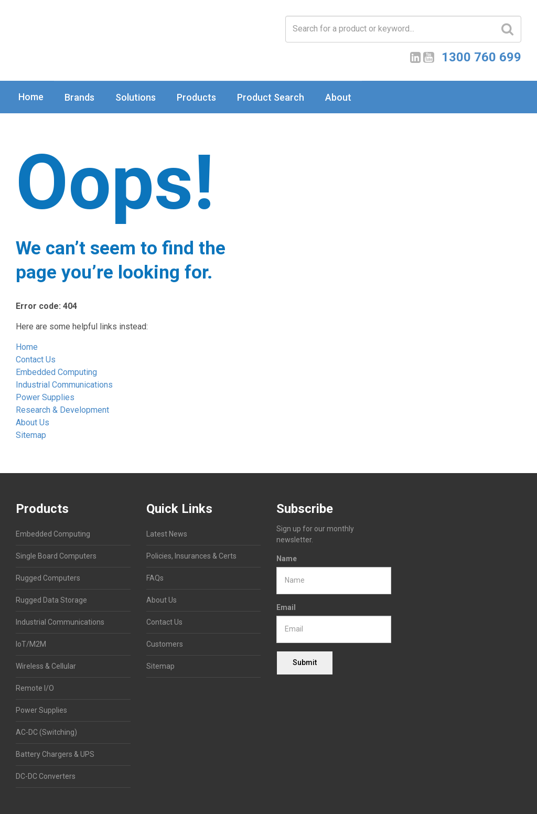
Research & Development (62, 410)
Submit (305, 662)
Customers (164, 644)
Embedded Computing (56, 372)
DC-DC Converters (46, 776)
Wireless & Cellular (46, 666)
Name (286, 558)
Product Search (270, 97)
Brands (79, 97)
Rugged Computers (48, 578)
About (338, 97)
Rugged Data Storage (51, 600)
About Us (32, 422)
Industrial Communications (64, 385)
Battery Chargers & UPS (55, 754)
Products (196, 97)
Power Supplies (45, 397)
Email (286, 607)
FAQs (155, 578)
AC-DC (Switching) (46, 732)
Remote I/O (35, 688)
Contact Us (36, 360)
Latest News (166, 534)
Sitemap (31, 435)
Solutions (135, 97)
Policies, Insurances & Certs (191, 556)
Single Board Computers (56, 556)
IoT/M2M (31, 644)
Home (31, 96)
